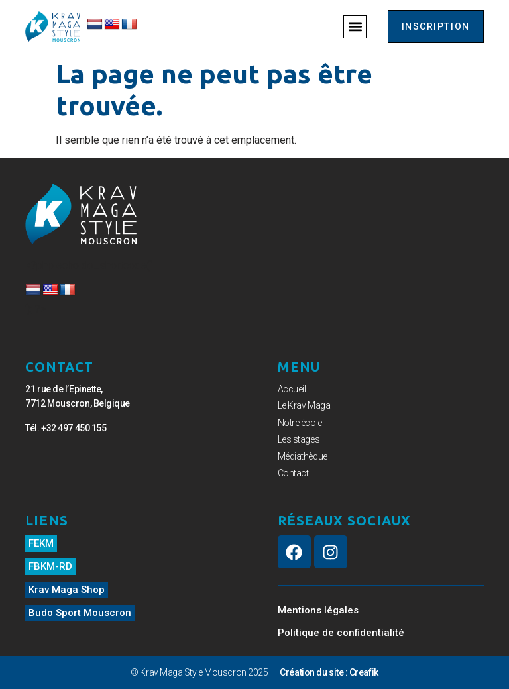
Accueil (292, 389)
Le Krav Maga (304, 405)
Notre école (300, 422)
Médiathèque (302, 456)
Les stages (299, 439)
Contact (293, 473)
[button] (355, 26)
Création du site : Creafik (329, 672)
